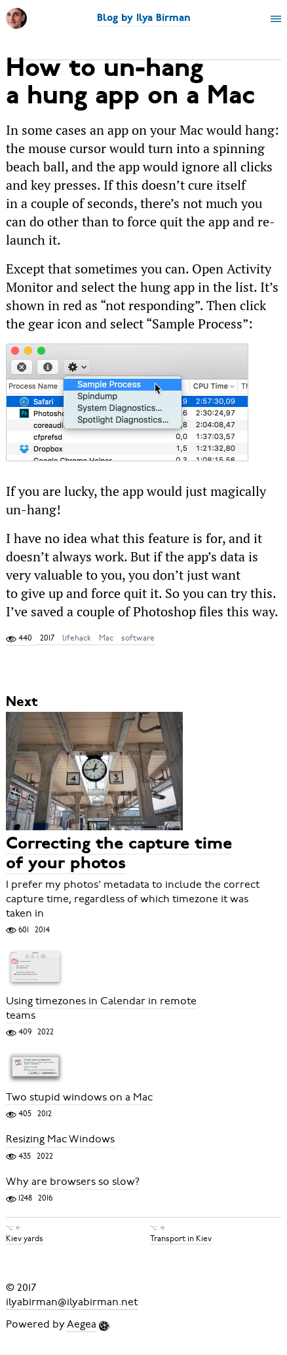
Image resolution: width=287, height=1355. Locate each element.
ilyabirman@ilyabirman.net (72, 1302)
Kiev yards (24, 1238)
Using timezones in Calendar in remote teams (101, 1008)
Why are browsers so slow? (73, 1181)
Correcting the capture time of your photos (119, 854)
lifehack (76, 638)
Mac (106, 638)
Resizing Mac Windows (60, 1140)
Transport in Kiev (181, 1238)
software (138, 638)
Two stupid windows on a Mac (79, 1097)
